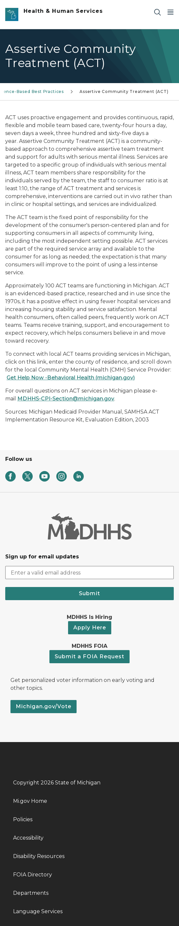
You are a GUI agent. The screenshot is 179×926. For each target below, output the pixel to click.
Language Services (38, 911)
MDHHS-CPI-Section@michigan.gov (65, 398)
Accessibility (28, 838)
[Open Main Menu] (170, 12)
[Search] (157, 12)
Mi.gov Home (30, 801)
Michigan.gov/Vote (43, 706)
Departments (30, 893)
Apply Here (89, 627)
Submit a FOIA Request (89, 656)
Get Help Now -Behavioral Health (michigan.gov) (71, 377)
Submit (89, 593)
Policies (22, 819)
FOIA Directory (32, 874)
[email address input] (89, 572)
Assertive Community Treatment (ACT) (124, 91)
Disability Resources (38, 856)
